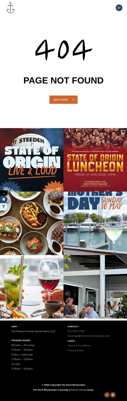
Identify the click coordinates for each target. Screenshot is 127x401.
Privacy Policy (76, 351)
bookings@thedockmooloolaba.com (89, 336)
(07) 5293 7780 (76, 331)
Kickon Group (78, 390)
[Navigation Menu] (119, 7)
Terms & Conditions (79, 346)
